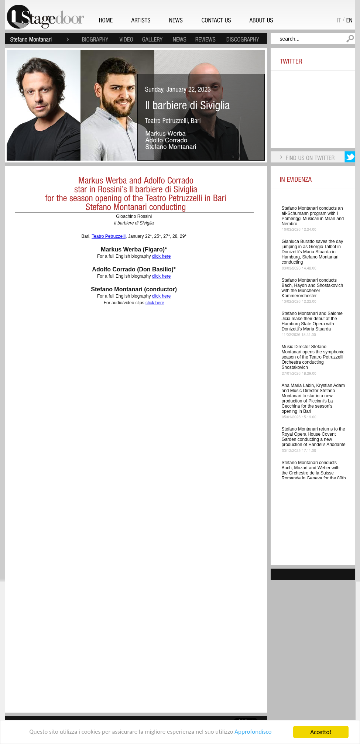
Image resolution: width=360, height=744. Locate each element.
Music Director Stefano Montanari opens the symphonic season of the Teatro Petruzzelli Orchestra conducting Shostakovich (313, 357)
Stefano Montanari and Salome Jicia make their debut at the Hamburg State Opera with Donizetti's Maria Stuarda (312, 321)
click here (161, 256)
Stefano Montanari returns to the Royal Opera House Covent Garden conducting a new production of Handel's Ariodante (314, 436)
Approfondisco (253, 732)
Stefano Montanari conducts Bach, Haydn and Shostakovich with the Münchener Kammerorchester (312, 288)
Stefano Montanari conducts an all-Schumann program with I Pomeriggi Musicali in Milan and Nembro (313, 216)
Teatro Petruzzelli (109, 236)
